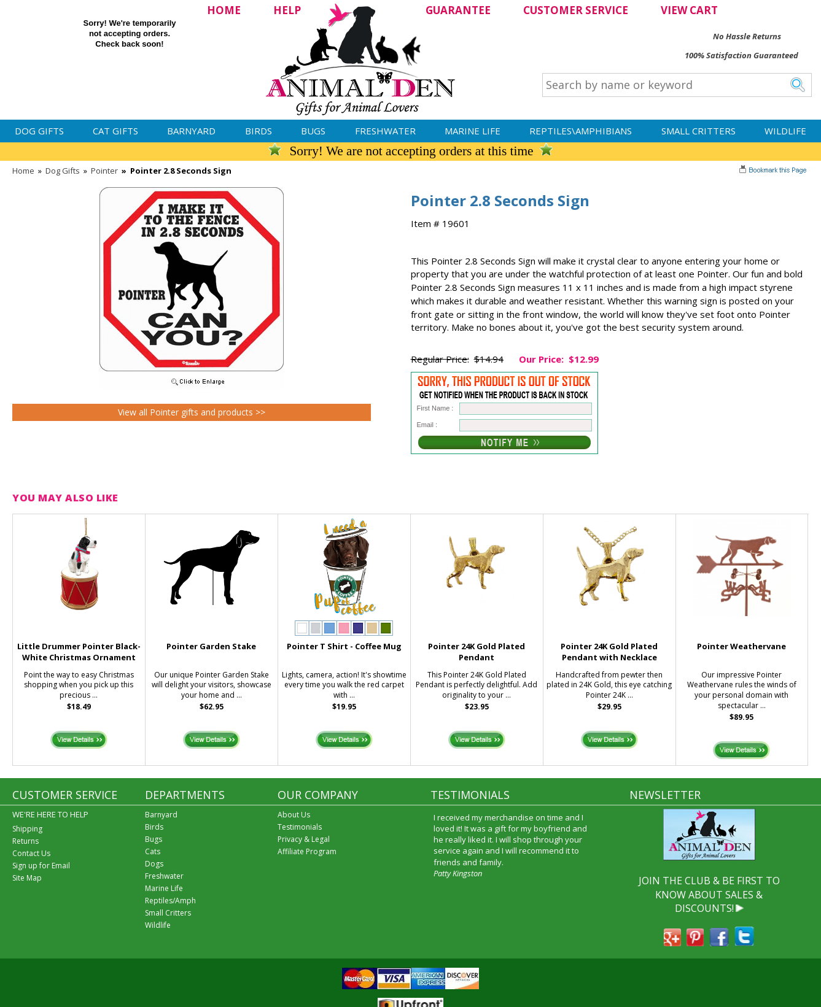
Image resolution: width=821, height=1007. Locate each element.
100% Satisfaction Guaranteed (741, 55)
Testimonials (300, 827)
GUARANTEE (458, 10)
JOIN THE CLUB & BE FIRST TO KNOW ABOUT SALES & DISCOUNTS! (709, 894)
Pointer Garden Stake (211, 646)
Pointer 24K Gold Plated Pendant (476, 652)
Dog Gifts (39, 131)
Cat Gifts (115, 131)
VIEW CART (689, 10)
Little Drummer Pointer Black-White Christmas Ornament (79, 652)
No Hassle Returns (747, 36)
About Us (294, 814)
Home (23, 170)
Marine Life (472, 131)
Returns (25, 841)
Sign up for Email (41, 865)
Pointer (104, 170)
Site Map (27, 878)
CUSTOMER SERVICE (575, 10)
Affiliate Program (307, 851)
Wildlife (785, 131)
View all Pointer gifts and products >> (191, 412)
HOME (224, 10)
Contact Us (31, 853)
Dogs (154, 863)
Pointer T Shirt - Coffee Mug (344, 646)
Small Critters (698, 131)
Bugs (313, 131)
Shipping (27, 829)
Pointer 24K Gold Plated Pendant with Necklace (609, 652)
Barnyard (191, 131)
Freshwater (385, 131)
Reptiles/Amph (170, 900)
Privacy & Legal (304, 839)
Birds (258, 131)
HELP (287, 10)
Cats (152, 851)
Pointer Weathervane (741, 646)
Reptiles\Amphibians (580, 131)
